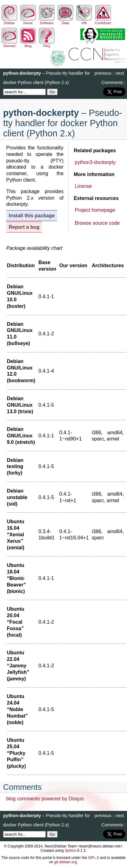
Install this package (32, 215)
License (83, 186)
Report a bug (24, 227)
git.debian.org (65, 862)
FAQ (46, 44)
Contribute (103, 21)
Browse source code (97, 223)
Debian (9, 21)
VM (84, 21)
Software (46, 21)
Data (65, 21)
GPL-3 (93, 858)
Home (28, 21)
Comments (112, 82)
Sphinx (70, 850)
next (119, 73)
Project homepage (95, 210)
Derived (9, 44)
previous (103, 73)
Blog (28, 44)
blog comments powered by (45, 798)
